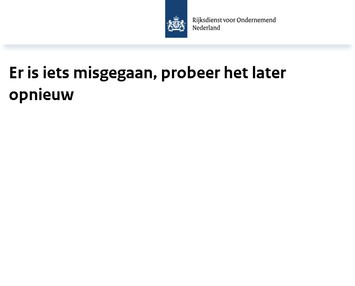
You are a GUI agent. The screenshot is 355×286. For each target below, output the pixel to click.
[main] (177, 79)
